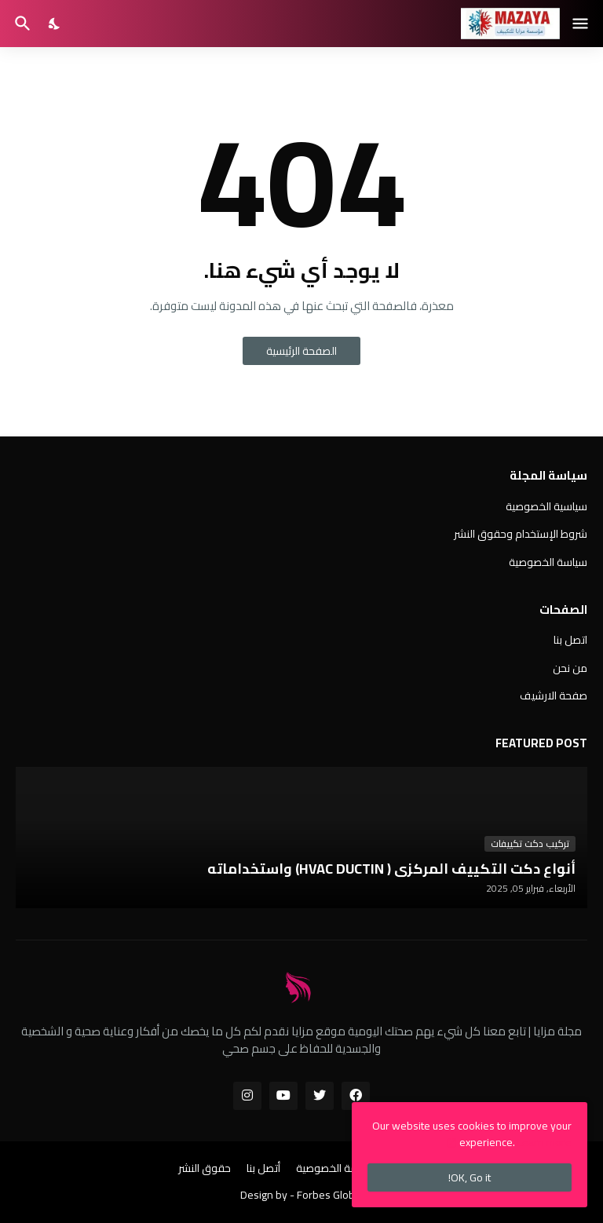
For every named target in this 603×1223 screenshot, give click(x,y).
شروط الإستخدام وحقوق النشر (520, 534)
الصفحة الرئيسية (301, 351)
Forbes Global (330, 1195)
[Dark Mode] (55, 23)
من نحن (570, 668)
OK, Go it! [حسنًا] (469, 1177)
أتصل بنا (263, 1169)
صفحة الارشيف (553, 694)
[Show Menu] (581, 23)
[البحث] (21, 23)
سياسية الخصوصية (546, 508)
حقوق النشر (204, 1169)
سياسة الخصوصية (548, 561)
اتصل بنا (570, 641)
